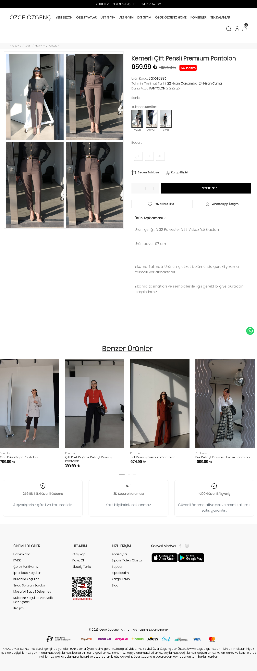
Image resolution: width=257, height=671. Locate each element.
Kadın (28, 45)
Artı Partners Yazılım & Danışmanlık (144, 630)
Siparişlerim (120, 572)
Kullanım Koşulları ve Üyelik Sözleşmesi (33, 600)
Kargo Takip (121, 579)
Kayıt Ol (78, 560)
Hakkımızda (21, 554)
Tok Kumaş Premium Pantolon (153, 457)
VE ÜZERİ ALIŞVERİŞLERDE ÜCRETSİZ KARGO (128, 4)
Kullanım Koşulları (26, 579)
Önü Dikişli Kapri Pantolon (19, 457)
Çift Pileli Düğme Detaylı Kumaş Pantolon (88, 459)
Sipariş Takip (81, 566)
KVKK (17, 560)
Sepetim (118, 566)
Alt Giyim (40, 45)
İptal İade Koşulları (27, 572)
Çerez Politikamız (26, 566)
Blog (115, 585)
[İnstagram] (186, 546)
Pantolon (53, 45)
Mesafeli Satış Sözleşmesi (32, 591)
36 (138, 156)
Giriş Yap (79, 554)
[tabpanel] (94, 409)
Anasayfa (15, 45)
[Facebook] (181, 546)
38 (149, 156)
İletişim (18, 608)
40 (160, 156)
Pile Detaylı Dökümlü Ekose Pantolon (222, 457)
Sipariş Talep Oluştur (127, 560)
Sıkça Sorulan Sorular (29, 585)
